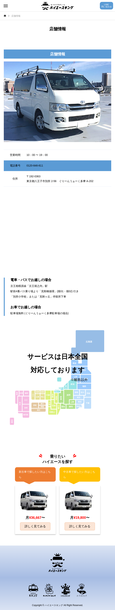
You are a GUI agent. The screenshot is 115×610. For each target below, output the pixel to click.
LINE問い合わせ (106, 5)
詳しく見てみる (35, 526)
